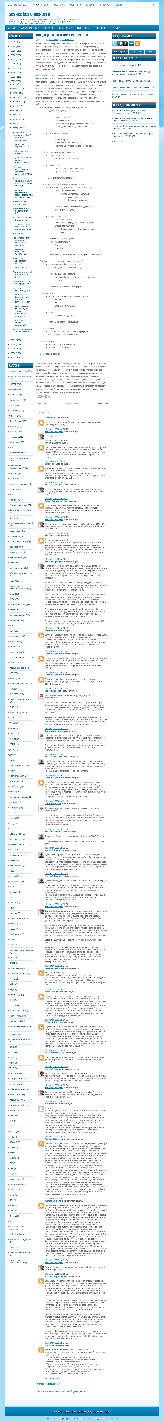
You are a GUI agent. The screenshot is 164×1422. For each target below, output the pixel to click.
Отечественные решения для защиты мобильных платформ (20, 311)
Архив (150, 51)
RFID (11, 1137)
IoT (10, 823)
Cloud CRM (113, 1419)
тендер (12, 1110)
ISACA (12, 1131)
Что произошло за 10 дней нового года (23, 330)
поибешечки (15, 934)
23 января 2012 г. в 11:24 (56, 688)
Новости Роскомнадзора (21, 289)
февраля (17, 128)
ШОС (11, 1221)
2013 (13, 77)
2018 (13, 55)
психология (14, 531)
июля (15, 106)
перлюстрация (16, 1016)
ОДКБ (12, 958)
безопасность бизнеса (20, 510)
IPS (11, 689)
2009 (13, 349)
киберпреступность (18, 712)
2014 (13, 72)
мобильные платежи (19, 1100)
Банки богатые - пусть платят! (20, 202)
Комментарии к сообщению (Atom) (68, 1391)
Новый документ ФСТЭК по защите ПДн (131, 81)
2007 (13, 357)
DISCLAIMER (105, 5)
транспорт (14, 1247)
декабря (17, 84)
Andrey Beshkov (53, 1053)
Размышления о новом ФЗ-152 (126, 65)
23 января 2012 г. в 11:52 (56, 829)
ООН (11, 939)
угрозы (12, 416)
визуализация (16, 1184)
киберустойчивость (18, 1234)
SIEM (12, 599)
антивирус (14, 620)
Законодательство (30, 26)
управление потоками (19, 1252)
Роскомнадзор (16, 489)
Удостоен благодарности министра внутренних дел (21, 298)
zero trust (13, 1211)
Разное (117, 26)
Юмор (12, 518)
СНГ (11, 1000)
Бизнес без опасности (29, 13)
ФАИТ (12, 963)
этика (12, 979)
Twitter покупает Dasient (20, 152)
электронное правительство (16, 1261)
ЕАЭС (12, 1163)
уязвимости (14, 881)
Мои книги (75, 5)
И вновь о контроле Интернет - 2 (22, 218)
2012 (13, 81)
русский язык (15, 1034)
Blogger (107, 1411)
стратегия (14, 478)
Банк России (15, 421)
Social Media (15, 834)
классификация (17, 765)
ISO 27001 (14, 694)
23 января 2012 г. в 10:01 (56, 498)
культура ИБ (15, 850)
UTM (11, 1057)
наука (12, 562)
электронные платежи (20, 699)
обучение (14, 442)
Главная (11, 27)
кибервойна (15, 652)
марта (16, 123)
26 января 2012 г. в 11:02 (56, 1198)
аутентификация (17, 604)
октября (17, 93)
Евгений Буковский (55, 654)
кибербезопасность (18, 683)
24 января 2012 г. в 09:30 (56, 1136)
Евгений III (50, 418)
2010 (13, 344)
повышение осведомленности (18, 587)
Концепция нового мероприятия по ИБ (22, 210)
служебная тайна (17, 1105)
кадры (12, 929)
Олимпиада (15, 994)
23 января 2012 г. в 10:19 (56, 517)
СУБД (12, 945)
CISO (12, 594)
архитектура (15, 636)
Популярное (120, 51)
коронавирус (15, 1094)
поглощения (15, 400)
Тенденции (102, 26)
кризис (12, 739)
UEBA (12, 1147)
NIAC (11, 1195)
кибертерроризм (17, 1089)
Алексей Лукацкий (54, 431)
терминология (16, 855)
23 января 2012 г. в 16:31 (56, 1050)
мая (15, 114)
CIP (11, 1121)
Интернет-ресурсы (18, 505)
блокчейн (13, 923)
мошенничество (17, 1010)
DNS (11, 1047)
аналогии (13, 902)
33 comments (68, 40)
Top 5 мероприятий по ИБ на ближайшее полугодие (22, 241)
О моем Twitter (20, 267)
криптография (16, 453)
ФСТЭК (12, 384)
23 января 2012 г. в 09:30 (56, 440)
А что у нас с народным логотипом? (19, 322)
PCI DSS (13, 641)
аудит (12, 770)
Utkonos (49, 464)
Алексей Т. (50, 535)
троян (12, 860)
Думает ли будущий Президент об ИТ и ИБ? (22, 274)
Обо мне (90, 5)
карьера (13, 1189)
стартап (13, 802)
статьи (12, 876)
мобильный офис (17, 668)
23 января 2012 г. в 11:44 (56, 775)
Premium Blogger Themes (97, 1419)
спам (11, 871)
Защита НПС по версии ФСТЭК (21, 145)
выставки (13, 410)
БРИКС (12, 1158)
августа (16, 101)
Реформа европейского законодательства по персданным (22, 193)
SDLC (12, 625)
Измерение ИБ (85, 26)
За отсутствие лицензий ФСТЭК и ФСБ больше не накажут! (22, 182)
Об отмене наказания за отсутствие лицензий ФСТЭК (22, 170)
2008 (13, 353)
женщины (14, 1084)
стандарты (14, 437)
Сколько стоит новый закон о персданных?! (133, 88)
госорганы (14, 781)
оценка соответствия (19, 458)
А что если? (18, 233)
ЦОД (11, 1174)
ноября (16, 88)
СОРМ (12, 1005)
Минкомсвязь (15, 557)
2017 (13, 59)
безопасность (16, 1179)
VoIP (11, 1063)
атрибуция (14, 786)
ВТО (11, 897)
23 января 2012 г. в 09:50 (56, 482)
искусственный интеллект (16, 1227)
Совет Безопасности (19, 918)
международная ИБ (18, 657)
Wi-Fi (11, 1068)
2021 (13, 42)
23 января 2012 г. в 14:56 (56, 966)
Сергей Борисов (53, 691)
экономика (14, 536)
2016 (13, 64)
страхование (15, 968)
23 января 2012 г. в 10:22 (56, 533)
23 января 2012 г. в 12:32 (56, 904)
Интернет (14, 807)
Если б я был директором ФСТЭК (20, 260)
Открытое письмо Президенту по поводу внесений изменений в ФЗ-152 (131, 73)
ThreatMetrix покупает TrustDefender (20, 251)
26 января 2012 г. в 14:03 (56, 1343)
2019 (13, 51)
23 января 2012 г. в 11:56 (56, 873)
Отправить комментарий (49, 1384)
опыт (11, 908)
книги (12, 818)
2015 (13, 68)
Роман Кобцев (52, 501)
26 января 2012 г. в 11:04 (56, 1260)
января (16, 132)
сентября (17, 97)
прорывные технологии (20, 1026)
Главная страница (17, 5)
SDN (11, 1205)
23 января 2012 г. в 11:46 (56, 801)
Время (12, 1216)
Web (11, 723)
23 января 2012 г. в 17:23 (56, 1066)
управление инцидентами (15, 467)
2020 (13, 46)
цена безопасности (18, 484)
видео (12, 733)
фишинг (13, 1115)
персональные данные (20, 376)
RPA (11, 1200)
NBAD (12, 828)
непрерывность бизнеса (21, 950)
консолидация (16, 394)
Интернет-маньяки (18, 1079)
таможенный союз (18, 973)
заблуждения (15, 552)
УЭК (11, 1168)
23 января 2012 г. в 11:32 (56, 728)
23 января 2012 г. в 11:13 (56, 651)
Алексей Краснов (53, 757)
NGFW (12, 1052)
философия (15, 547)
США (11, 707)
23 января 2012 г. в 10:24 (56, 559)
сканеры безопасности (20, 1039)
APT (11, 673)
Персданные (48, 27)
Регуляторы (66, 26)
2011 (13, 340)
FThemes (58, 1419)
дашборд (13, 754)
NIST (11, 718)
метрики (13, 473)
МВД (11, 989)
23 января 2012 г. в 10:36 (56, 628)
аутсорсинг (14, 646)
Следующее (41, 403)
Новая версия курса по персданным (22, 282)
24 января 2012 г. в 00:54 (56, 1085)
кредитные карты (17, 844)
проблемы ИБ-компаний (21, 523)
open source (15, 839)
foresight (13, 913)
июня (15, 110)
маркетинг (14, 728)
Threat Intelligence (18, 541)
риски (12, 610)
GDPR (12, 1126)
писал (50, 43)
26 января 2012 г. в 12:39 (56, 1274)
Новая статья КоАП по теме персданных (22, 137)
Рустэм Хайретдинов (55, 1139)
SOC (11, 447)
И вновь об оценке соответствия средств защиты (22, 226)
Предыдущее (103, 403)
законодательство (18, 371)
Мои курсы (59, 5)
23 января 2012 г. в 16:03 (56, 1020)
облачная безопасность (20, 573)
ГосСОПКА (14, 1073)
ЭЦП (11, 813)
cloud (11, 581)
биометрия (14, 791)
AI (10, 886)
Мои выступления (40, 5)
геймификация (16, 568)
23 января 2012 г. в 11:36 (56, 754)
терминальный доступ (20, 1239)
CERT (12, 744)
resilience (13, 1152)
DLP (11, 631)
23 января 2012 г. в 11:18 (56, 672)
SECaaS (13, 1142)
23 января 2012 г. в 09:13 (56, 429)
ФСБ (11, 405)
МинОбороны (15, 865)
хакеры (12, 662)
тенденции (14, 389)
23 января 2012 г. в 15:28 (56, 989)
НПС (11, 494)
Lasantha (81, 1419)
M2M (11, 984)
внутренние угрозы (18, 797)
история (13, 760)
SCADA (12, 426)
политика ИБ (15, 1021)
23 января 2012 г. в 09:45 (56, 461)
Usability (13, 892)
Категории (136, 51)
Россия (12, 431)
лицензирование (17, 615)
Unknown (49, 1345)
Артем (48, 443)
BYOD (12, 678)
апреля (16, 119)
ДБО (11, 749)
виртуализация (16, 776)
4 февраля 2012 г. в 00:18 (57, 1378)
